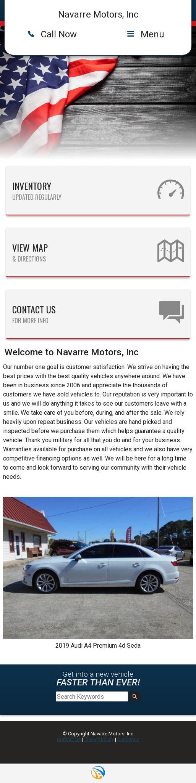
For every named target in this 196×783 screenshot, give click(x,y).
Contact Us (69, 739)
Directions (128, 739)
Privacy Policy (99, 739)
